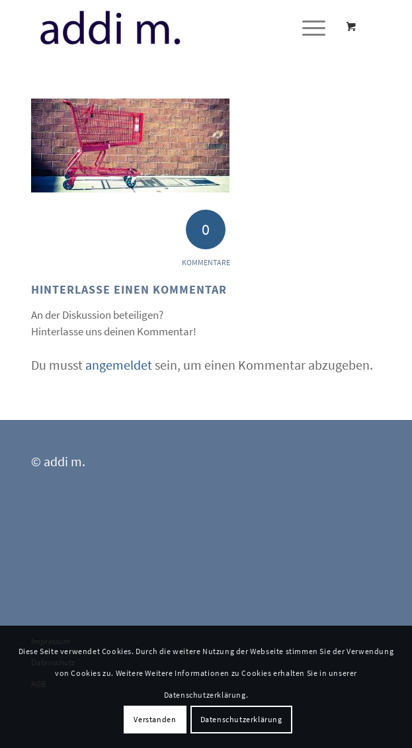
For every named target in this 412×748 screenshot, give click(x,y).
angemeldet (118, 364)
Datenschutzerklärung (241, 719)
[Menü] (307, 27)
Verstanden (155, 719)
